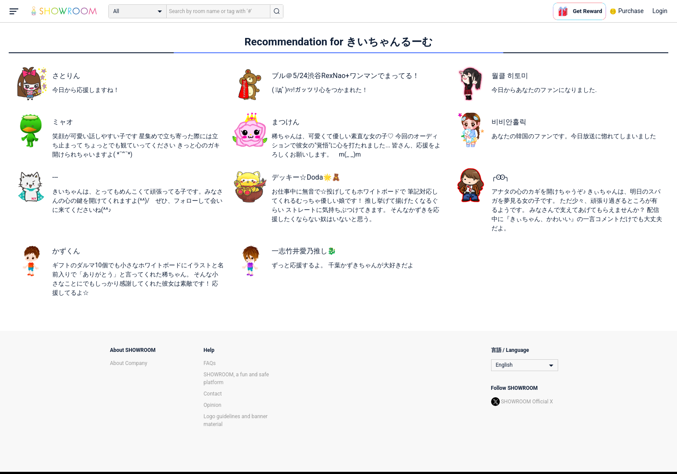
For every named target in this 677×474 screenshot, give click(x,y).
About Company (129, 363)
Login (659, 10)
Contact (213, 394)
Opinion (213, 405)
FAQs (210, 363)
